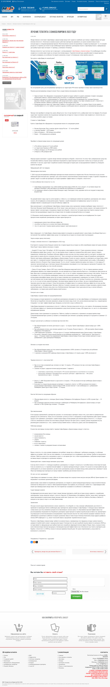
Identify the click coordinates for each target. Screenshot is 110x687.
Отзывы (74, 1)
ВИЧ (12, 17)
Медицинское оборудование (12, 662)
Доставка (67, 1)
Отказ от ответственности (102, 1)
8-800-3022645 (105, 655)
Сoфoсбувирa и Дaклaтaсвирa (81, 51)
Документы (91, 1)
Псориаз (31, 662)
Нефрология (27, 17)
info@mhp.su (104, 664)
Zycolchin (15, 131)
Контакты (106, 3)
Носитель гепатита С (8, 67)
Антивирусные (82, 17)
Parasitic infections (9, 666)
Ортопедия (70, 17)
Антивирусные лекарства (10, 664)
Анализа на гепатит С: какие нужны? (13, 47)
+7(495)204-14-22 (102, 660)
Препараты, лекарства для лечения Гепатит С (12, 41)
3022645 (7, 1)
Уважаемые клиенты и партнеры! (12, 72)
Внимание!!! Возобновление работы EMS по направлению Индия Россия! (14, 78)
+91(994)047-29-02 (102, 658)
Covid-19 (31, 666)
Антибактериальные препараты (37, 664)
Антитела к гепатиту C (9, 35)
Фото (74, 589)
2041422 (49, 8)
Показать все (6, 82)
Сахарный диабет (40, 17)
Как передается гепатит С (10, 57)
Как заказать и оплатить (57, 1)
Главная (4, 23)
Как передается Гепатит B (10, 62)
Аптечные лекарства (56, 17)
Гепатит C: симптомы (8, 52)
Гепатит (4, 17)
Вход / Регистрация (19, 1)
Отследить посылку (82, 1)
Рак (18, 17)
